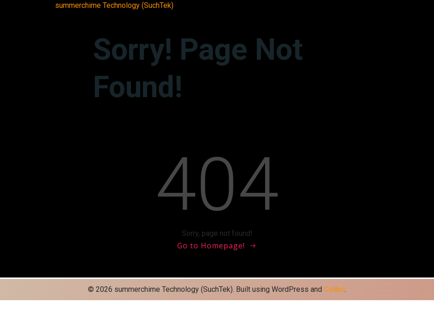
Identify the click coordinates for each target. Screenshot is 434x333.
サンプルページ (271, 16)
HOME (146, 16)
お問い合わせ (178, 16)
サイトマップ (223, 16)
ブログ (308, 16)
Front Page (118, 16)
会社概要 (334, 16)
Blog (92, 16)
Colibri (334, 289)
